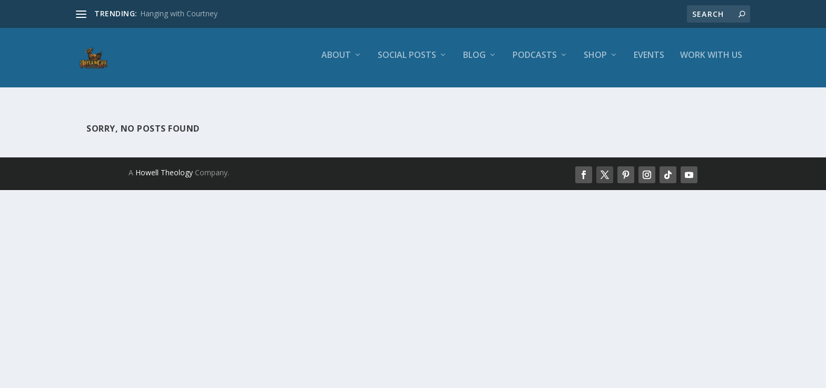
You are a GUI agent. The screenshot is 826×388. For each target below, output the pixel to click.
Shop (595, 61)
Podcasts (535, 61)
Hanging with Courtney (179, 13)
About (336, 61)
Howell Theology (164, 174)
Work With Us (711, 61)
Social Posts (407, 61)
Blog (474, 61)
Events (649, 61)
